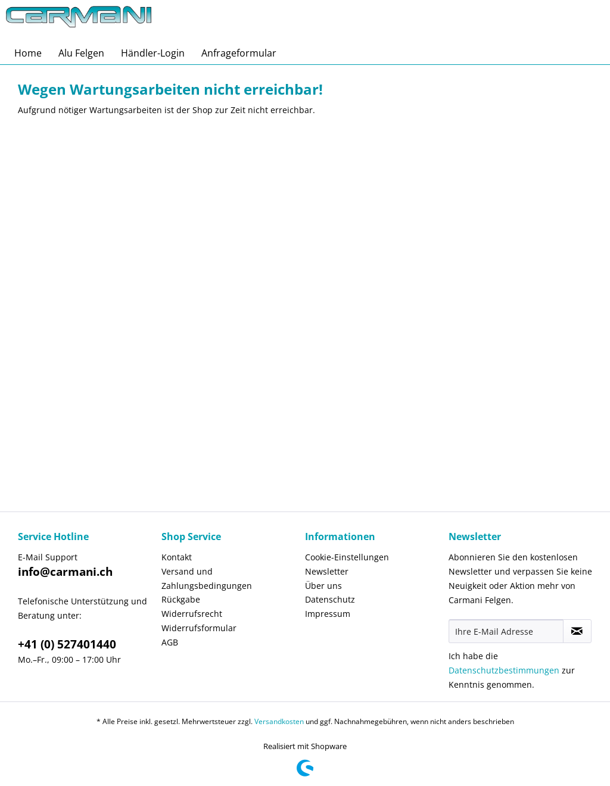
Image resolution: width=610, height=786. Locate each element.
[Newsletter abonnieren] (577, 631)
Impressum (327, 613)
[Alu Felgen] (81, 53)
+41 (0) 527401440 (67, 644)
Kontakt (176, 557)
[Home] (28, 53)
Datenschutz (330, 599)
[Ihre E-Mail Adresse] (506, 631)
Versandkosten (279, 721)
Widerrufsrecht (191, 613)
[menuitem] (28, 53)
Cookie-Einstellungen (347, 557)
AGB (169, 642)
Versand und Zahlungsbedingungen (206, 578)
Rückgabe (180, 599)
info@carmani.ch (65, 571)
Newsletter (326, 571)
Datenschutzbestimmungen (504, 670)
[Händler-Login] (153, 53)
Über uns (323, 585)
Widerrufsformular (198, 628)
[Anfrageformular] (239, 53)
